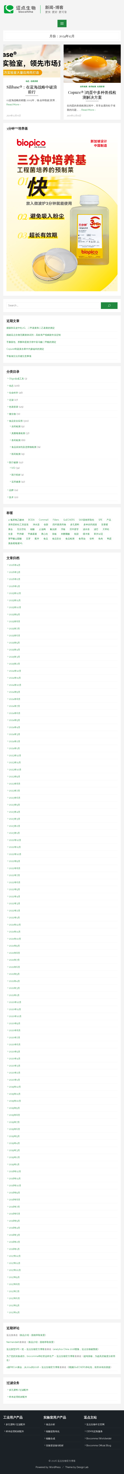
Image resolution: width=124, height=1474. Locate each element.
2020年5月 (14, 1051)
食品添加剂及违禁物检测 (23, 447)
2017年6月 (14, 1298)
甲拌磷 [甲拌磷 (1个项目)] (20, 533)
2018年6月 (14, 1213)
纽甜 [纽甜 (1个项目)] (76, 533)
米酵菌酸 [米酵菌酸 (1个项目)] (65, 533)
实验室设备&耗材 (54, 1445)
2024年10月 (15, 685)
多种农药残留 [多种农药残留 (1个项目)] (90, 524)
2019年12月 (15, 1086)
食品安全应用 (16, 420)
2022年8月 (14, 868)
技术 (11, 497)
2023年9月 (14, 776)
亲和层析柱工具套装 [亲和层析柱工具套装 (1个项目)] (18, 524)
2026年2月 (14, 579)
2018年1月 (14, 1249)
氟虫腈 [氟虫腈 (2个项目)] (53, 529)
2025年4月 (14, 649)
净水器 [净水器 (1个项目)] (36, 524)
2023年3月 (14, 818)
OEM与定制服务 (94, 1431)
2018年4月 (14, 1227)
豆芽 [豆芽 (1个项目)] (28, 538)
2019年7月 (14, 1122)
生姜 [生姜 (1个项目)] (10, 533)
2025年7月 (14, 628)
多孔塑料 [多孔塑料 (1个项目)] (74, 524)
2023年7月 (14, 790)
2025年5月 (14, 642)
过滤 (11, 399)
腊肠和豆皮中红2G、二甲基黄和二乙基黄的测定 (30, 327)
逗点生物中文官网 (95, 1424)
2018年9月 (14, 1192)
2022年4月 (14, 896)
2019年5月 (14, 1136)
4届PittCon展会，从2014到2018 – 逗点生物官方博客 (33, 1367)
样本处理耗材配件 (18, 1396)
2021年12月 (15, 924)
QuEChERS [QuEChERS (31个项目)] (69, 519)
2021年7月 (14, 959)
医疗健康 (13, 462)
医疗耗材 (16, 474)
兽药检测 (92, 87)
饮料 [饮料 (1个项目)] (92, 538)
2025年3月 (14, 656)
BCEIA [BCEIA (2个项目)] (31, 519)
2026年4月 (14, 565)
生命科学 (13, 392)
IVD (13, 467)
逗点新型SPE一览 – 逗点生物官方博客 (25, 1349)
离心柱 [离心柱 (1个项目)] (44, 533)
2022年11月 (15, 847)
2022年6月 (14, 882)
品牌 (11, 490)
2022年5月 (14, 889)
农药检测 (83, 87)
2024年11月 (15, 677)
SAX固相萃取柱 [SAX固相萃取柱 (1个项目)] (86, 519)
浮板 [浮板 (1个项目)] (63, 529)
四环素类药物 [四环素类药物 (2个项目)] (59, 524)
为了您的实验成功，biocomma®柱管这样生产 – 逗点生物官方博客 (40, 1356)
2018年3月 (14, 1234)
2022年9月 (14, 861)
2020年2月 (14, 1072)
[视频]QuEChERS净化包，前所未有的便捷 (89, 1367)
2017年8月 (14, 1284)
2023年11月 (15, 762)
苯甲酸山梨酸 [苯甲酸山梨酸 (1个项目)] (15, 538)
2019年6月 (14, 1129)
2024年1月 (14, 748)
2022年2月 (14, 910)
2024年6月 (14, 713)
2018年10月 (15, 1185)
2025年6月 (14, 635)
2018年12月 (15, 1171)
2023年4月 (14, 811)
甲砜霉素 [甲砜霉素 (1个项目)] (32, 533)
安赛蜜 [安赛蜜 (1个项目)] (104, 524)
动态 (27, 81)
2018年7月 (14, 1206)
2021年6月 (14, 967)
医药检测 (16, 454)
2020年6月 (15, 1044)
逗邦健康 (16, 481)
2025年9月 (14, 614)
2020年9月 (14, 1023)
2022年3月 (14, 903)
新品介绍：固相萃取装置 (32, 1335)
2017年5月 (14, 1305)
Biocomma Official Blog (98, 1445)
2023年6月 (14, 797)
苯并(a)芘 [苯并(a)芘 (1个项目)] (98, 533)
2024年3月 (14, 734)
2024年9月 (14, 691)
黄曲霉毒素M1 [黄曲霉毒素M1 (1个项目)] (15, 543)
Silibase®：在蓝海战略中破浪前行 (32, 89)
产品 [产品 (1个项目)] (109, 519)
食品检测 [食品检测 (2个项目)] (69, 538)
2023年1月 (14, 832)
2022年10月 (15, 854)
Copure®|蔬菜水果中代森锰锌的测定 (25, 349)
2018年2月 (14, 1241)
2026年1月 (14, 586)
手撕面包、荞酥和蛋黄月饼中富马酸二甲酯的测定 (31, 342)
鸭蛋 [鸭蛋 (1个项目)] (109, 538)
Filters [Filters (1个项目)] (56, 519)
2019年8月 (14, 1115)
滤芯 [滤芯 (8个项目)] (96, 529)
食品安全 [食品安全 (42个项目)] (56, 538)
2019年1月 (14, 1164)
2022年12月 (15, 840)
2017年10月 (15, 1270)
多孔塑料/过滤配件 (18, 1389)
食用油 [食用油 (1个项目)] (82, 538)
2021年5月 (14, 974)
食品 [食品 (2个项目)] (45, 538)
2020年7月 (14, 1037)
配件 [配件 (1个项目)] (37, 538)
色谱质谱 (34, 81)
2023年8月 (14, 783)
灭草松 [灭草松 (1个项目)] (106, 529)
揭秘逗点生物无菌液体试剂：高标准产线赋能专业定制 (33, 334)
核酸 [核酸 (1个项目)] (32, 529)
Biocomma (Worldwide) (98, 1438)
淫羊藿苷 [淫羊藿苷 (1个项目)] (74, 529)
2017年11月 (14, 1263)
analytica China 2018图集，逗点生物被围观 (76, 1349)
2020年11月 (15, 1009)
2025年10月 (15, 607)
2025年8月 (14, 621)
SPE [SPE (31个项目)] (100, 519)
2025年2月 (14, 663)
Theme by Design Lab (76, 1467)
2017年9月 (14, 1277)
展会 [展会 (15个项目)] (10, 529)
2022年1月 (14, 917)
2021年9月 (14, 945)
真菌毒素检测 (18, 433)
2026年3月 (14, 572)
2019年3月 (14, 1150)
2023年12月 (15, 755)
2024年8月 (14, 699)
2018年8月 (14, 1199)
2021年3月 (14, 988)
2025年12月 (15, 593)
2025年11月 (15, 600)
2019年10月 (15, 1100)
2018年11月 (15, 1178)
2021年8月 (14, 952)
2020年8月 (15, 1030)
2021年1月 (14, 995)
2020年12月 (15, 1002)
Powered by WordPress (48, 1467)
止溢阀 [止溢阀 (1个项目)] (42, 529)
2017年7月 (14, 1291)
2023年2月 (14, 826)
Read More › (13, 104)
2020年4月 (14, 1058)
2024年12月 (15, 670)
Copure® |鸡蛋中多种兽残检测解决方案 (92, 95)
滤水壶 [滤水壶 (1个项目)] (86, 529)
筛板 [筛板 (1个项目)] (54, 533)
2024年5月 (14, 720)
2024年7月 (14, 706)
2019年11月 (15, 1093)
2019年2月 (14, 1157)
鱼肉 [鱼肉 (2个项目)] (100, 538)
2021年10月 (15, 938)
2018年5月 (14, 1220)
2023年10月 (15, 769)
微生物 (12, 414)
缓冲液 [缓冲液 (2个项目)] (86, 533)
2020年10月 (15, 1016)
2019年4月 (14, 1143)
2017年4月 (14, 1312)
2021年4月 (14, 981)
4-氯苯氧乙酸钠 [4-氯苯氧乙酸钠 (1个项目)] (16, 519)
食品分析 (50, 1424)
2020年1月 (14, 1079)
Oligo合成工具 (16, 378)
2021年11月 (15, 931)
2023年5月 (14, 804)
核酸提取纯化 (53, 1431)
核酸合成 (50, 1438)
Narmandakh (13, 1342)
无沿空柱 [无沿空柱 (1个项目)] (21, 529)
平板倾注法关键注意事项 (18, 356)
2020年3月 (14, 1065)
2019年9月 (14, 1108)
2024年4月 (14, 727)
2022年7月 (14, 875)
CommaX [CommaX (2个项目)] (44, 519)
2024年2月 (14, 741)
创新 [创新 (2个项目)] (46, 524)
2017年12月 (15, 1256)
